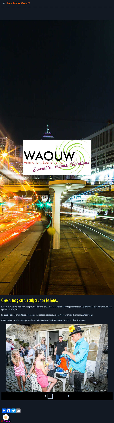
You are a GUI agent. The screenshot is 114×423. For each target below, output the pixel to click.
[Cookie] (6, 417)
